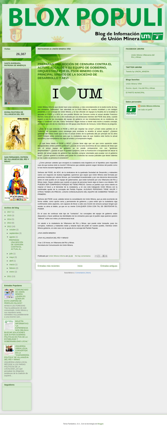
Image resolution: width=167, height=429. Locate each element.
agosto (12, 237)
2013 (9, 223)
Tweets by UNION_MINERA (137, 71)
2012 (9, 226)
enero (12, 272)
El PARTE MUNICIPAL (135, 93)
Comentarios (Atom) (83, 273)
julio (11, 254)
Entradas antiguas (108, 266)
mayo (11, 257)
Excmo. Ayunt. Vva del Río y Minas (140, 88)
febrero (12, 268)
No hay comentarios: (83, 256)
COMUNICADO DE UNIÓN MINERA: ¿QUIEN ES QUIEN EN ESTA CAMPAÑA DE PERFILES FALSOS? (16, 296)
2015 (9, 215)
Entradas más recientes (49, 266)
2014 (9, 219)
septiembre (14, 233)
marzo (12, 264)
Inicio (80, 266)
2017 (9, 212)
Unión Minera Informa (150, 106)
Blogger (100, 424)
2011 (9, 276)
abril (11, 261)
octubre (12, 230)
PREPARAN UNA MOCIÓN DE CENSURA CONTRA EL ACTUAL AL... (16, 244)
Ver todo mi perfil (145, 110)
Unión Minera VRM (134, 84)
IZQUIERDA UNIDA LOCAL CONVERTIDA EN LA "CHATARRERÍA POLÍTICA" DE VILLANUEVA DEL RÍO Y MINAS (16, 353)
